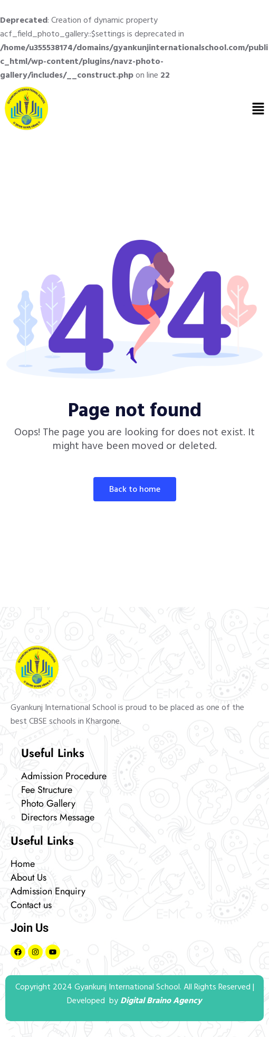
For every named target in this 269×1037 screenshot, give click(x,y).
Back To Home (134, 490)
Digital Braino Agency (161, 1001)
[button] (258, 108)
